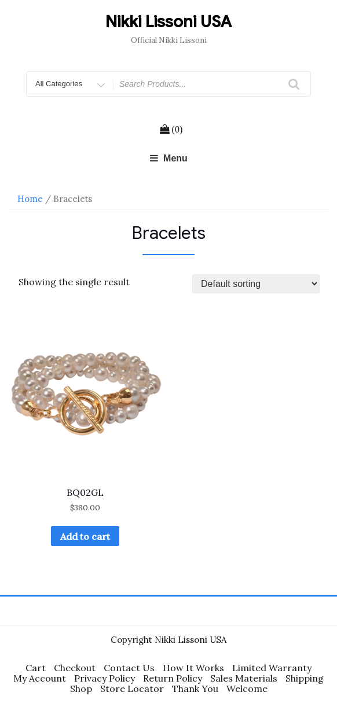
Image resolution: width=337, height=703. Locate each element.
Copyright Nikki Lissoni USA (168, 639)
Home (30, 198)
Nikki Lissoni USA (168, 22)
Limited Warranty (272, 667)
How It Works (193, 667)
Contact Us (129, 667)
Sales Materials (243, 678)
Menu (168, 158)
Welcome (247, 688)
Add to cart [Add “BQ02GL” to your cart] (85, 536)
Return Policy (172, 678)
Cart (35, 667)
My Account (39, 678)
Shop (81, 688)
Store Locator (132, 688)
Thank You (195, 688)
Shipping (304, 678)
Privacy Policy (104, 678)
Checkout (75, 667)
